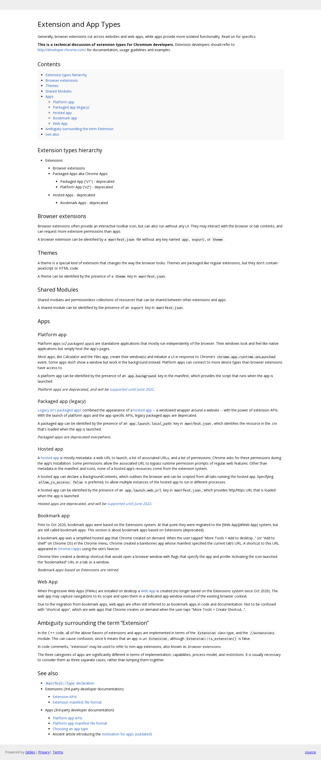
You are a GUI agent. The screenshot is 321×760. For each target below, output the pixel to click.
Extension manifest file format (77, 702)
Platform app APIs (67, 718)
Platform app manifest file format (80, 723)
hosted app (142, 410)
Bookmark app (65, 118)
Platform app (63, 102)
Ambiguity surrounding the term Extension (79, 128)
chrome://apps (69, 548)
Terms (58, 752)
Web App (60, 123)
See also (52, 134)
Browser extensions (61, 80)
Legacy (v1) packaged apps (60, 410)
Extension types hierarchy (66, 74)
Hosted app (62, 112)
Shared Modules (58, 91)
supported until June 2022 (131, 389)
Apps (49, 96)
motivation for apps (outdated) (127, 734)
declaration (69, 683)
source (310, 752)
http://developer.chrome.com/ (62, 49)
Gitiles (30, 752)
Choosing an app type (70, 728)
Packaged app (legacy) (71, 107)
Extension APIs (65, 696)
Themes (52, 85)
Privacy (44, 752)
